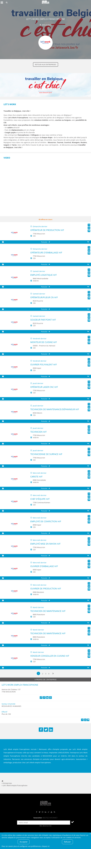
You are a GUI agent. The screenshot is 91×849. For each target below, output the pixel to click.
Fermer (90, 833)
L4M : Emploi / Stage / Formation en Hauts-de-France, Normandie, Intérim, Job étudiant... (45, 2)
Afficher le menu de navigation (2, 2)
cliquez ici (46, 846)
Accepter (24, 841)
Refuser (67, 841)
